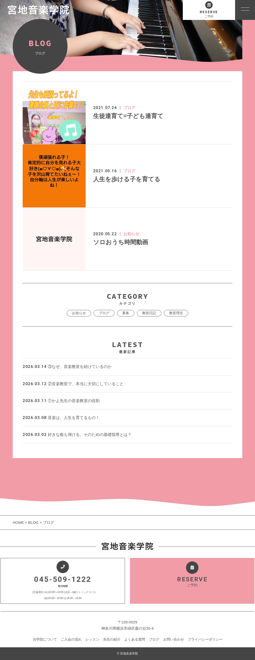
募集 (125, 313)
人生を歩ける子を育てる (126, 179)
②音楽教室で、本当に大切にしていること (73, 383)
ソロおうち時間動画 (120, 242)
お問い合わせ (173, 639)
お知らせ (131, 234)
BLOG (33, 522)
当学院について (45, 639)
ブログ (129, 108)
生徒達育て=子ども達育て (128, 116)
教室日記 (149, 313)
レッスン (92, 639)
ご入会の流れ (71, 639)
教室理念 (176, 313)
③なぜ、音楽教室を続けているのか (67, 366)
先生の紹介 (112, 639)
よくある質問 (134, 639)
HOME (19, 522)
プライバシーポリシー (205, 639)
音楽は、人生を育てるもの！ (61, 417)
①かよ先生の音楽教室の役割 (61, 400)
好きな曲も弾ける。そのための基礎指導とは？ (77, 434)
